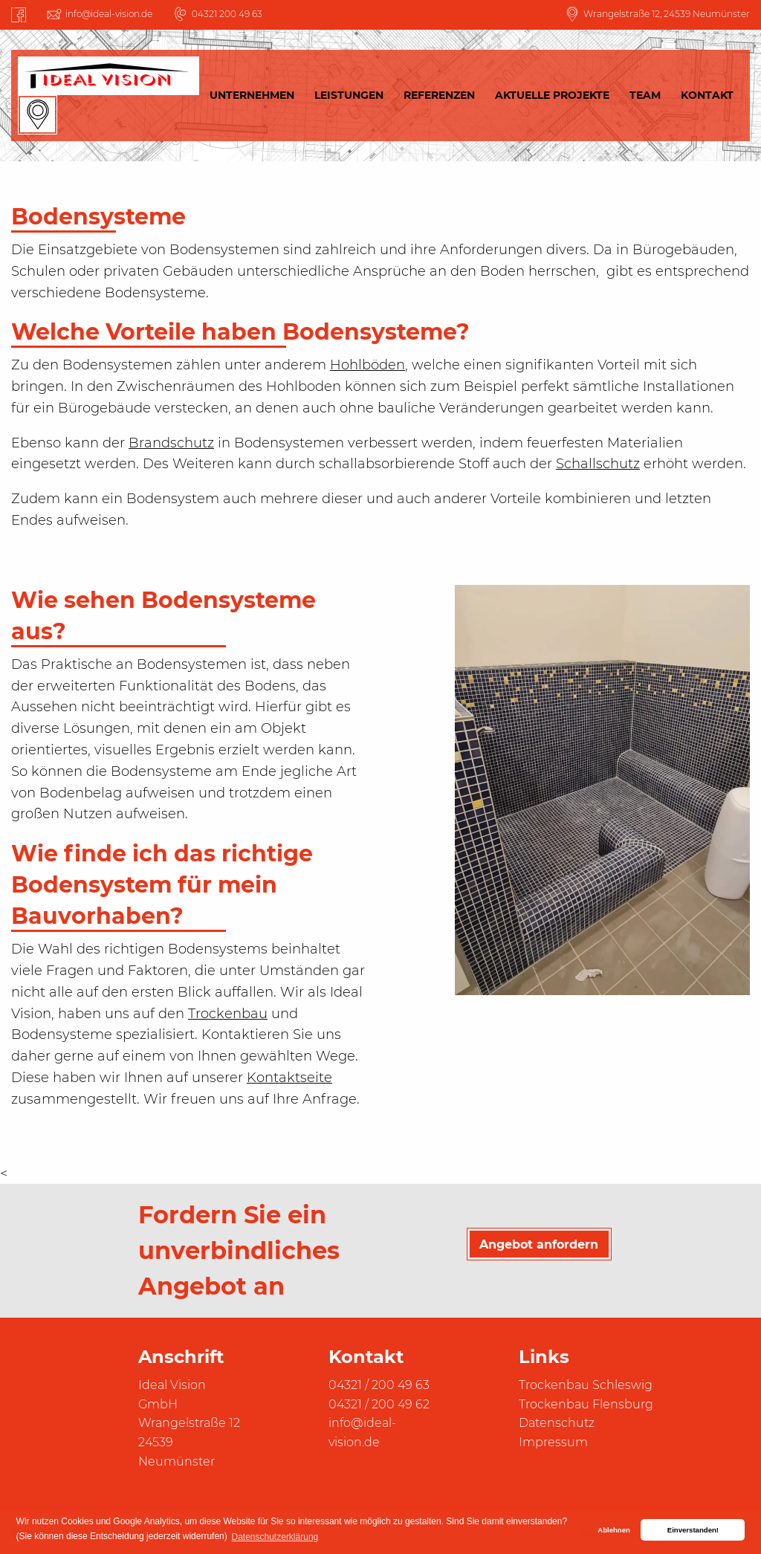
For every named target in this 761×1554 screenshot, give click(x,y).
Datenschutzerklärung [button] (275, 1537)
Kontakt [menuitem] (707, 95)
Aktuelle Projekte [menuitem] (552, 95)
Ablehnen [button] (614, 1530)
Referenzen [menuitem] (439, 95)
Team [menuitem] (645, 95)
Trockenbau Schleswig (585, 1385)
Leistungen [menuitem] (348, 95)
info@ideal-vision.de (108, 13)
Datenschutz (557, 1423)
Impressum (553, 1442)
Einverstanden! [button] (693, 1530)
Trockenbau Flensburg (586, 1404)
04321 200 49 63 (227, 13)
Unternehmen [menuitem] (252, 95)
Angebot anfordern (538, 1244)
